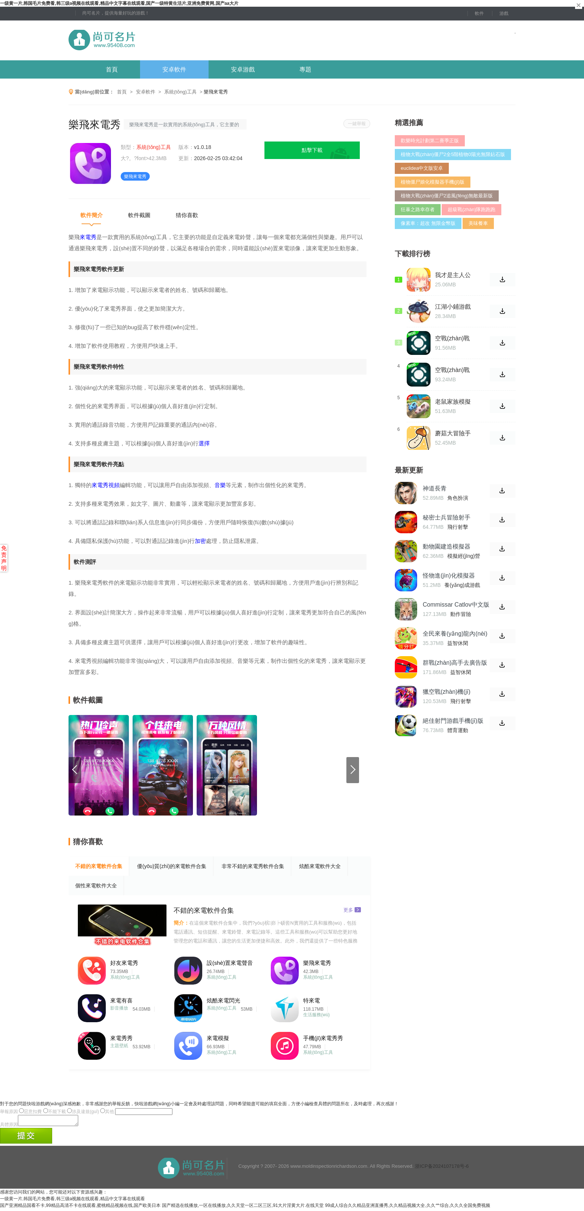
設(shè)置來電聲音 (230, 963)
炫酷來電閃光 (223, 1000)
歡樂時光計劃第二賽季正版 (430, 140)
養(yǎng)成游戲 (462, 585)
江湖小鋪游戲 (453, 306)
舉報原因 (9, 1111)
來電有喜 (121, 1000)
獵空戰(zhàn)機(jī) (446, 692)
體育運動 (457, 730)
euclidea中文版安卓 (422, 168)
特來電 (311, 1000)
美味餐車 (478, 223)
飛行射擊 (457, 527)
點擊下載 (312, 150)
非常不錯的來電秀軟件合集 (253, 866)
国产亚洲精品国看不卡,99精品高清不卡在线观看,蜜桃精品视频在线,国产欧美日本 (80, 1207)
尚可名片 (143, 40)
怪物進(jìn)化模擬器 (449, 575)
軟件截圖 (139, 215)
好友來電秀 (124, 963)
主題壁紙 (119, 1045)
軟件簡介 (91, 215)
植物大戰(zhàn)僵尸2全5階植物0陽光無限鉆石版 (453, 154)
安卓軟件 (174, 69)
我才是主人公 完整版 (453, 275)
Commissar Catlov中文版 (456, 604)
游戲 (503, 13)
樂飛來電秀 (317, 963)
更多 (352, 909)
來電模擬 (218, 1038)
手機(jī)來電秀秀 (323, 1038)
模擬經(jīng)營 (463, 556)
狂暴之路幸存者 (418, 209)
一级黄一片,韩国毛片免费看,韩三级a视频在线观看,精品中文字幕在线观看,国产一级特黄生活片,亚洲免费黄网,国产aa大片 (119, 3)
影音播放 (119, 1008)
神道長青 (435, 488)
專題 (305, 69)
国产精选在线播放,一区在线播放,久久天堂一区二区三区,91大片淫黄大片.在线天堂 (243, 1207)
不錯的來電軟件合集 (98, 866)
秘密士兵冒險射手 (446, 517)
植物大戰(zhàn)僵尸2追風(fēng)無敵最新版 (447, 195)
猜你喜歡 (187, 215)
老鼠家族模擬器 (453, 401)
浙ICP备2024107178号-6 (442, 1168)
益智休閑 (457, 643)
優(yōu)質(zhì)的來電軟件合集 (171, 866)
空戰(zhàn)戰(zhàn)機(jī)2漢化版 (454, 370)
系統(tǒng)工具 (180, 92)
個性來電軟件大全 (96, 886)
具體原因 (9, 1126)
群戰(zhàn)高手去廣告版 (455, 662)
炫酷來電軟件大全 (320, 866)
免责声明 (4, 558)
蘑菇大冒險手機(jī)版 (453, 433)
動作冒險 (460, 614)
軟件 (479, 13)
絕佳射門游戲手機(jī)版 (453, 721)
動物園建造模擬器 (446, 546)
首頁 (112, 69)
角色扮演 (457, 498)
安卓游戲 (243, 69)
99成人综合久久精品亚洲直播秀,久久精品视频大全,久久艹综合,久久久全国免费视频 (407, 1207)
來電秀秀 (121, 1038)
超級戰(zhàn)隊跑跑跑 (471, 209)
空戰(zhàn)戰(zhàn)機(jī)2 (452, 338)
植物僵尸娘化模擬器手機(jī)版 (432, 182)
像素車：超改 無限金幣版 (428, 223)
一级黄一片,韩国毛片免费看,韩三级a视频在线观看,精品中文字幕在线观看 (72, 1201)
